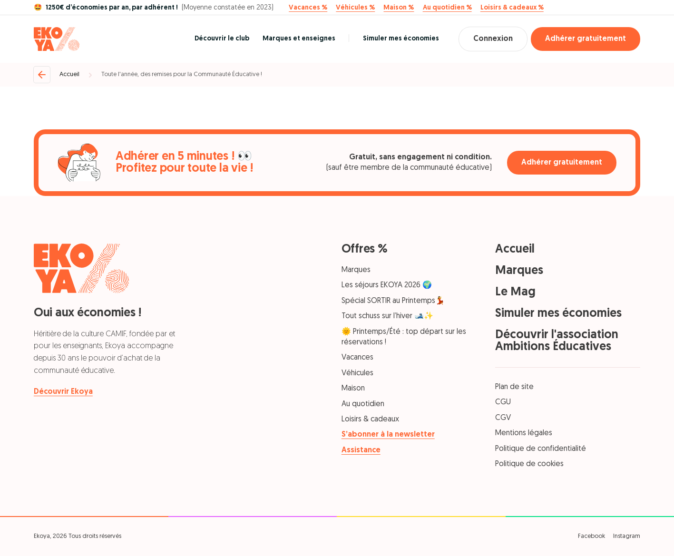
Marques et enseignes (299, 38)
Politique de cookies (529, 464)
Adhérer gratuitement (585, 39)
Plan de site (514, 387)
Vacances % (308, 8)
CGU (503, 402)
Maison (353, 388)
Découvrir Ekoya (63, 392)
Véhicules (357, 373)
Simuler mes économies (401, 38)
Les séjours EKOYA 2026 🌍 (387, 285)
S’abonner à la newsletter (388, 435)
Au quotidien (363, 404)
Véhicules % (355, 8)
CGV (503, 418)
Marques (356, 270)
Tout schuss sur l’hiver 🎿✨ (387, 316)
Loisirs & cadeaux (370, 419)
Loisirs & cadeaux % (512, 8)
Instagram (626, 536)
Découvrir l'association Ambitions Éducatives (556, 341)
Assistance (361, 450)
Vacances (357, 357)
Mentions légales (523, 433)
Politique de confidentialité (540, 449)
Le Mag (515, 292)
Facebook (591, 536)
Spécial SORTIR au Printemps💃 (393, 301)
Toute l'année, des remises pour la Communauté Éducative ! (181, 74)
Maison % (398, 8)
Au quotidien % (447, 8)
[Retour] (42, 75)
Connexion (493, 39)
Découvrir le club (222, 38)
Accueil (69, 74)
